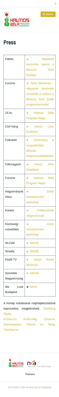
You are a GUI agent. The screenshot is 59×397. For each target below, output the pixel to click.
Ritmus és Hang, (41, 324)
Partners (30, 374)
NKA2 (33, 286)
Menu (49, 14)
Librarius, (50, 319)
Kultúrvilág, (30, 319)
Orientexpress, (12, 324)
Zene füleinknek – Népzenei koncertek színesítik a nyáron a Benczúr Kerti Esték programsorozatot (40, 94)
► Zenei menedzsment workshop (40, 197)
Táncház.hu (10, 329)
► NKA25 (32, 243)
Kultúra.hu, (10, 319)
